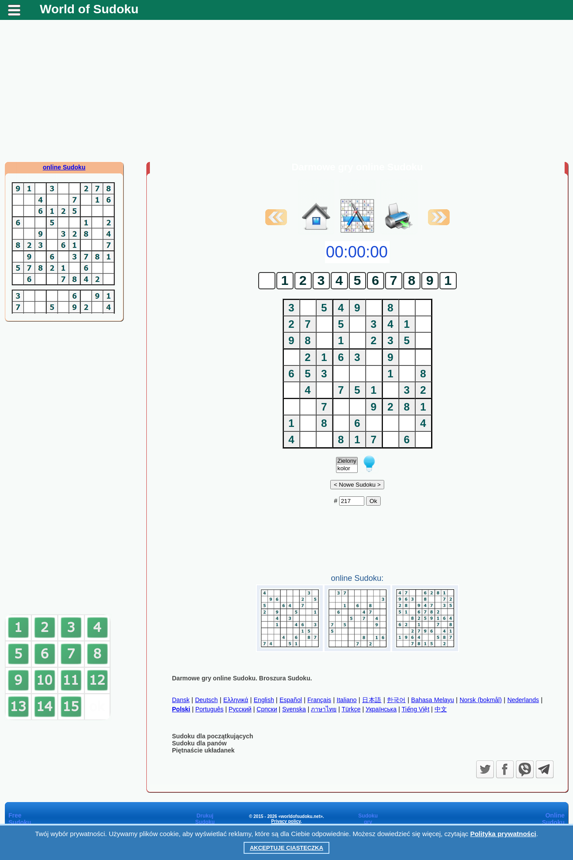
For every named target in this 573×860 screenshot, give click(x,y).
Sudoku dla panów (199, 743)
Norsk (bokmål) (480, 699)
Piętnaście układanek (203, 750)
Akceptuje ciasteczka (286, 848)
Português (209, 709)
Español (290, 699)
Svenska (294, 709)
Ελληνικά (235, 699)
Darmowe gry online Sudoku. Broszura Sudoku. (242, 678)
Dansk (181, 699)
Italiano (347, 699)
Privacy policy (286, 821)
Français (319, 699)
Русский (240, 709)
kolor (346, 468)
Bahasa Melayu (432, 699)
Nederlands (523, 699)
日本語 (372, 699)
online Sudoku (64, 167)
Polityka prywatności (503, 833)
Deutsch (206, 699)
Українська (381, 709)
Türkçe (351, 709)
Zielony (346, 461)
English (264, 699)
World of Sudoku (89, 9)
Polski (181, 709)
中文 (441, 709)
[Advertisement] (286, 91)
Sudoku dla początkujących (212, 736)
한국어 (396, 699)
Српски (266, 709)
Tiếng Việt (415, 709)
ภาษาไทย (323, 709)
